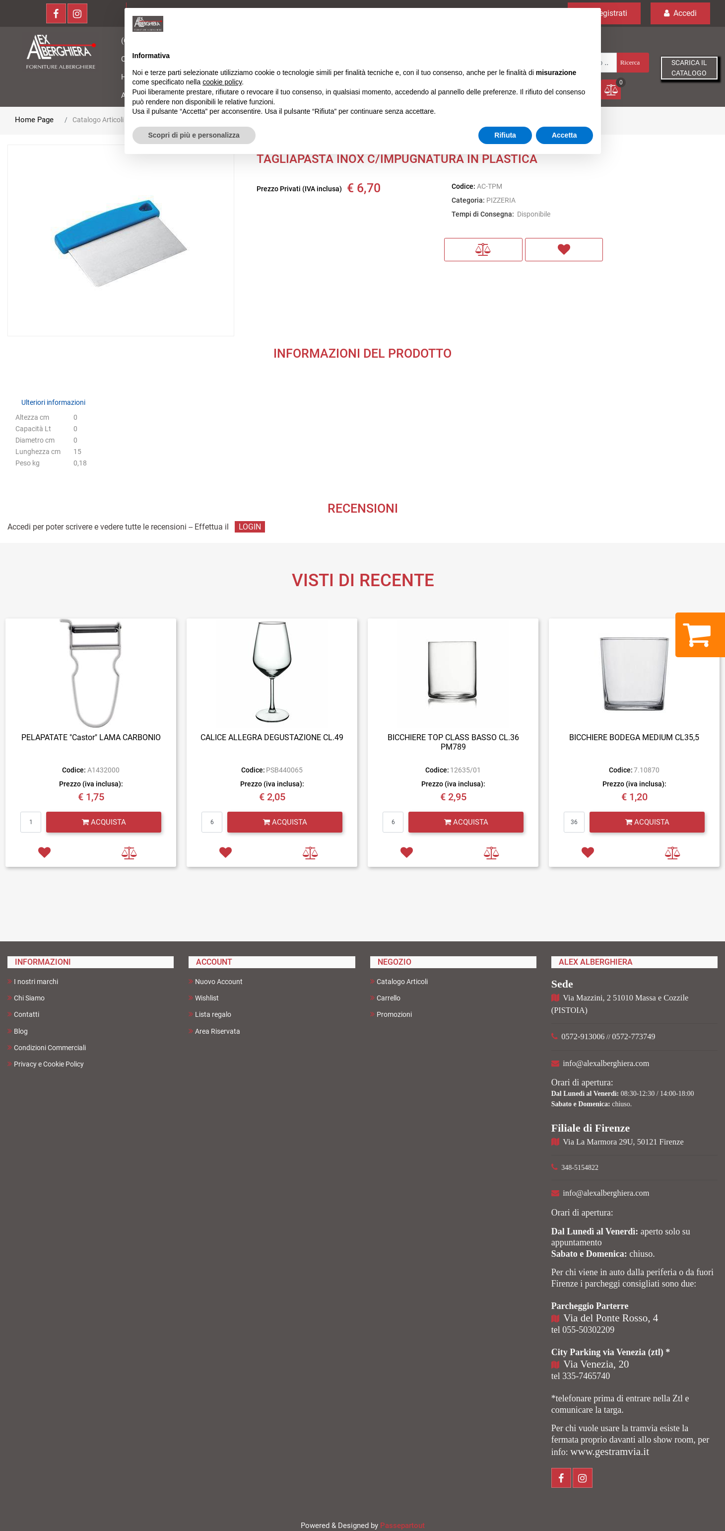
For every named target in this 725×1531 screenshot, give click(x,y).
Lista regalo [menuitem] (210, 1014)
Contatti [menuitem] (23, 1014)
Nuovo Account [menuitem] (216, 981)
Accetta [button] (564, 135)
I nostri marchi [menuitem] (32, 981)
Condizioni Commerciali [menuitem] (46, 1047)
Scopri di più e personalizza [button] (194, 135)
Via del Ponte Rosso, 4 (610, 1318)
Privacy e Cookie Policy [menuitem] (45, 1064)
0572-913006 (582, 1036)
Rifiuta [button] (505, 135)
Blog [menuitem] (17, 1031)
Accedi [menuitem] (680, 13)
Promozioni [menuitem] (391, 1014)
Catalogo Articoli (98, 120)
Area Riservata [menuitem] (214, 1031)
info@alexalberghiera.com (606, 1063)
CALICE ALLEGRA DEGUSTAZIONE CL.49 (271, 737)
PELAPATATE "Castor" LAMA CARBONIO (91, 737)
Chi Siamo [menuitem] (26, 998)
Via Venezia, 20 (596, 1364)
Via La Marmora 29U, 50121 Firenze (623, 1142)
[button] (632, 63)
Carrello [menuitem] (385, 998)
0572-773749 (633, 1036)
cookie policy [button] (222, 82)
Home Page (34, 119)
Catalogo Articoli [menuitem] (399, 981)
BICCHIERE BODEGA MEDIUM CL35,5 (634, 737)
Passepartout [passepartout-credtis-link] (402, 1525)
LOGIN (250, 527)
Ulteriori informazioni (53, 402)
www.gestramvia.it (609, 1451)
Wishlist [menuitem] (204, 998)
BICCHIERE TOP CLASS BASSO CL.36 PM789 (453, 742)
